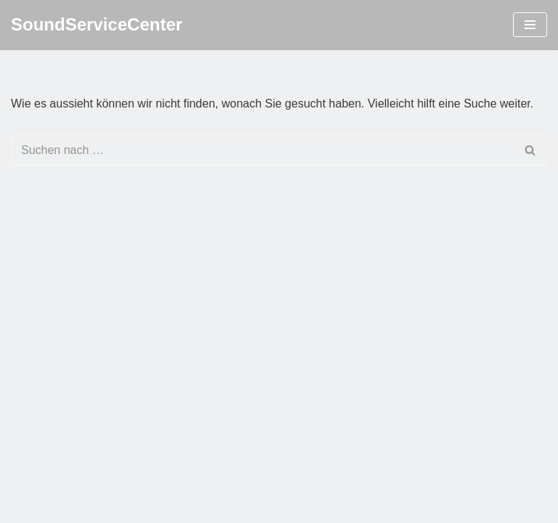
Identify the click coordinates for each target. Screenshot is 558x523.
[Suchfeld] (262, 150)
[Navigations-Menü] (530, 24)
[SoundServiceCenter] (96, 25)
